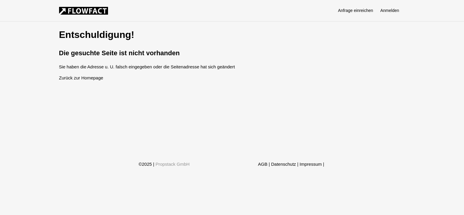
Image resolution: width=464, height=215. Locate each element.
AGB (263, 164)
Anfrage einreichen (355, 10)
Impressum (311, 164)
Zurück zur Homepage (81, 77)
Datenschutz (283, 164)
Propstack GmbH (172, 164)
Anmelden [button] (389, 10)
